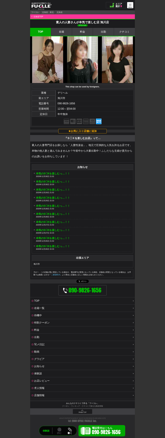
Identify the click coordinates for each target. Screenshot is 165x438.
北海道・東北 (48, 12)
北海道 (60, 12)
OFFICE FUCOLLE (85, 421)
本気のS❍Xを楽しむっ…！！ (53, 173)
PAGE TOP (82, 412)
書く (70, 433)
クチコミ (124, 31)
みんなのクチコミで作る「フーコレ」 (82, 403)
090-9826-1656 (66, 103)
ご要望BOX (55, 275)
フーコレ (35, 12)
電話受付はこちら (106, 431)
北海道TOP (38, 17)
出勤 (103, 31)
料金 (82, 31)
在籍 (61, 31)
